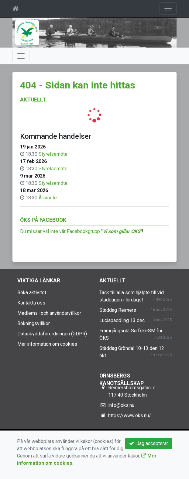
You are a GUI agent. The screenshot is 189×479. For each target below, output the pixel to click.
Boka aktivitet (31, 292)
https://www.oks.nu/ (129, 415)
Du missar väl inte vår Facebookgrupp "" (81, 231)
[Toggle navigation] (168, 8)
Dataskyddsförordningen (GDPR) (52, 334)
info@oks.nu (121, 405)
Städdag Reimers (117, 310)
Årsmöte (48, 198)
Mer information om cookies (47, 344)
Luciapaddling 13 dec (122, 320)
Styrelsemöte (53, 154)
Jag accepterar (148, 443)
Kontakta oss (31, 303)
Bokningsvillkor (33, 323)
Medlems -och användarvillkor (49, 313)
